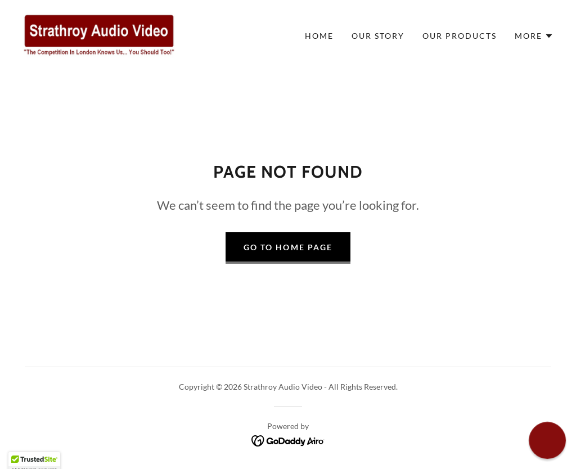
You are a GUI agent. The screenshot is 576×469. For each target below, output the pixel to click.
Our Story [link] (378, 35)
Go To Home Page (288, 247)
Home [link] (319, 35)
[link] (99, 34)
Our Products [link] (459, 35)
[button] (534, 36)
